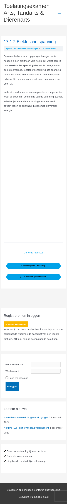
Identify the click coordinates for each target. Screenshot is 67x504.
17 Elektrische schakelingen (26, 49)
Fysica (9, 49)
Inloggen (12, 386)
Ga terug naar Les (33, 252)
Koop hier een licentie (16, 324)
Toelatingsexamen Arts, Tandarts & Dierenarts (26, 13)
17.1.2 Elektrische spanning (52, 49)
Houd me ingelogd (18, 378)
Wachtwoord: (13, 371)
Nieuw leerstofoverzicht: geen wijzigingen (26, 417)
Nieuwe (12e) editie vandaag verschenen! (26, 427)
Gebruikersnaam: (15, 364)
